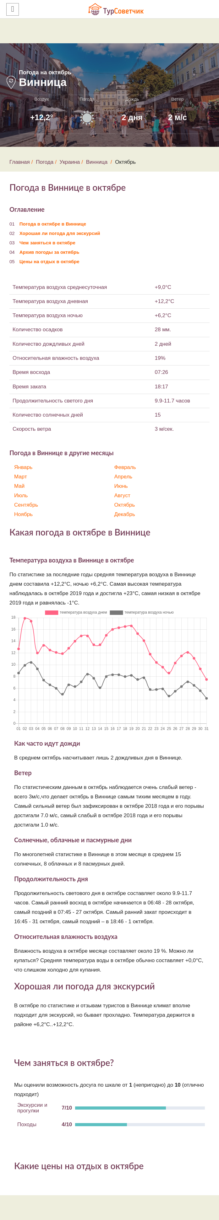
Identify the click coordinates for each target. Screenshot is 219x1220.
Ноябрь (23, 514)
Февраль (125, 467)
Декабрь (124, 514)
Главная (19, 162)
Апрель (123, 477)
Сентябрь (26, 505)
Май (19, 486)
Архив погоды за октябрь (49, 252)
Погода (44, 162)
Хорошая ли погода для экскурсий (59, 233)
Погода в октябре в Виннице (52, 223)
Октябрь (124, 505)
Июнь (121, 486)
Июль (21, 495)
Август (122, 495)
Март (20, 477)
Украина (70, 162)
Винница (96, 162)
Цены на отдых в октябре (49, 261)
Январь (23, 467)
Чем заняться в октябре (47, 242)
